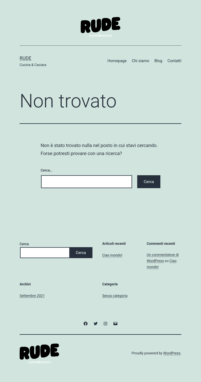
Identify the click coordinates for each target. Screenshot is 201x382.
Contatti (174, 60)
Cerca (24, 244)
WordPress (171, 353)
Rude (25, 58)
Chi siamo (140, 60)
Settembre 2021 (32, 296)
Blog (158, 60)
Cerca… (46, 170)
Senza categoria (115, 296)
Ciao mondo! (112, 255)
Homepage (117, 60)
